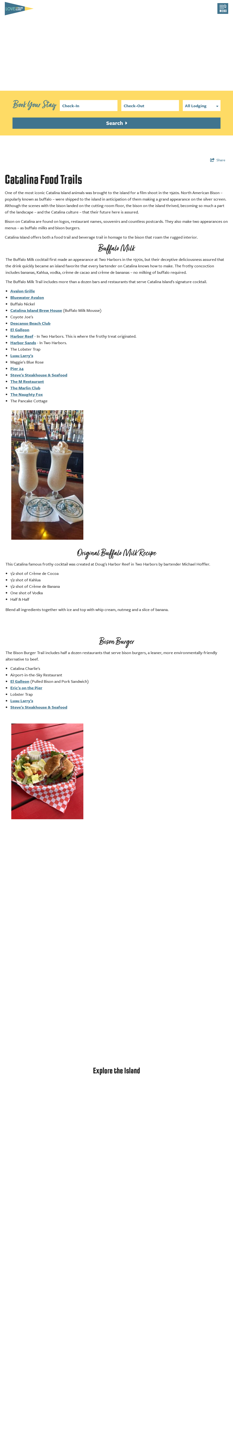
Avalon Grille (22, 291)
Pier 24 (17, 368)
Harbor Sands (23, 343)
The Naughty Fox (26, 394)
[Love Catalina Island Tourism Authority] (19, 8)
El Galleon (19, 330)
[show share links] (217, 160)
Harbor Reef (21, 336)
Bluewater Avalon (27, 297)
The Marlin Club (25, 388)
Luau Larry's (21, 356)
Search (115, 123)
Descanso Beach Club (30, 323)
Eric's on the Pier (26, 688)
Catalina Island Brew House (36, 310)
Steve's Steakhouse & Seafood (38, 375)
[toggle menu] (222, 8)
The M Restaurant (27, 381)
